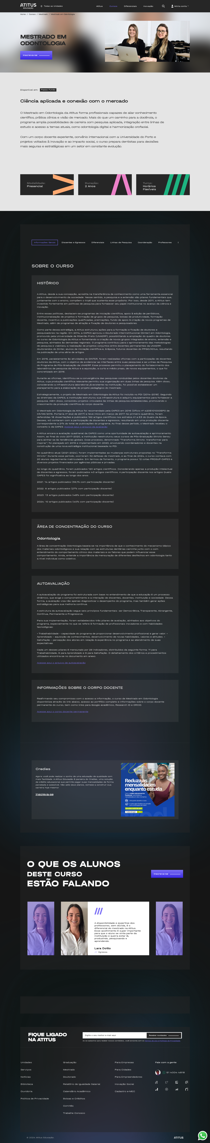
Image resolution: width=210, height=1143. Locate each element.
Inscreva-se (36, 55)
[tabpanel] (105, 495)
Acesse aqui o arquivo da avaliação (85, 426)
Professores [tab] (165, 242)
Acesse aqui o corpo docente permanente (62, 711)
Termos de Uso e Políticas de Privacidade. (163, 1041)
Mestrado (43, 14)
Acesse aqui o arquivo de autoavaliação (61, 662)
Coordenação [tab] (145, 242)
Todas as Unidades (52, 6)
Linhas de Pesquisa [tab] (121, 242)
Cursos (32, 14)
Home (23, 14)
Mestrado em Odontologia (63, 14)
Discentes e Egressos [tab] (73, 242)
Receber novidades (164, 1035)
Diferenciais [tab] (97, 242)
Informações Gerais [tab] (44, 242)
